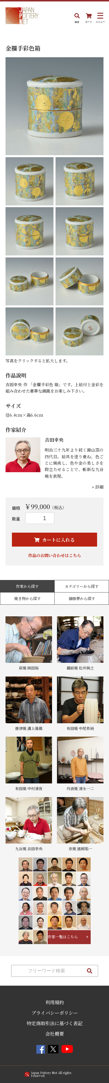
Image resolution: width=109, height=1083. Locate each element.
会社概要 (54, 1033)
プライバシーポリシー (54, 1012)
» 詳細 (97, 487)
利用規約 (54, 1002)
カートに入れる (58, 539)
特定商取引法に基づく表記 (55, 1023)
